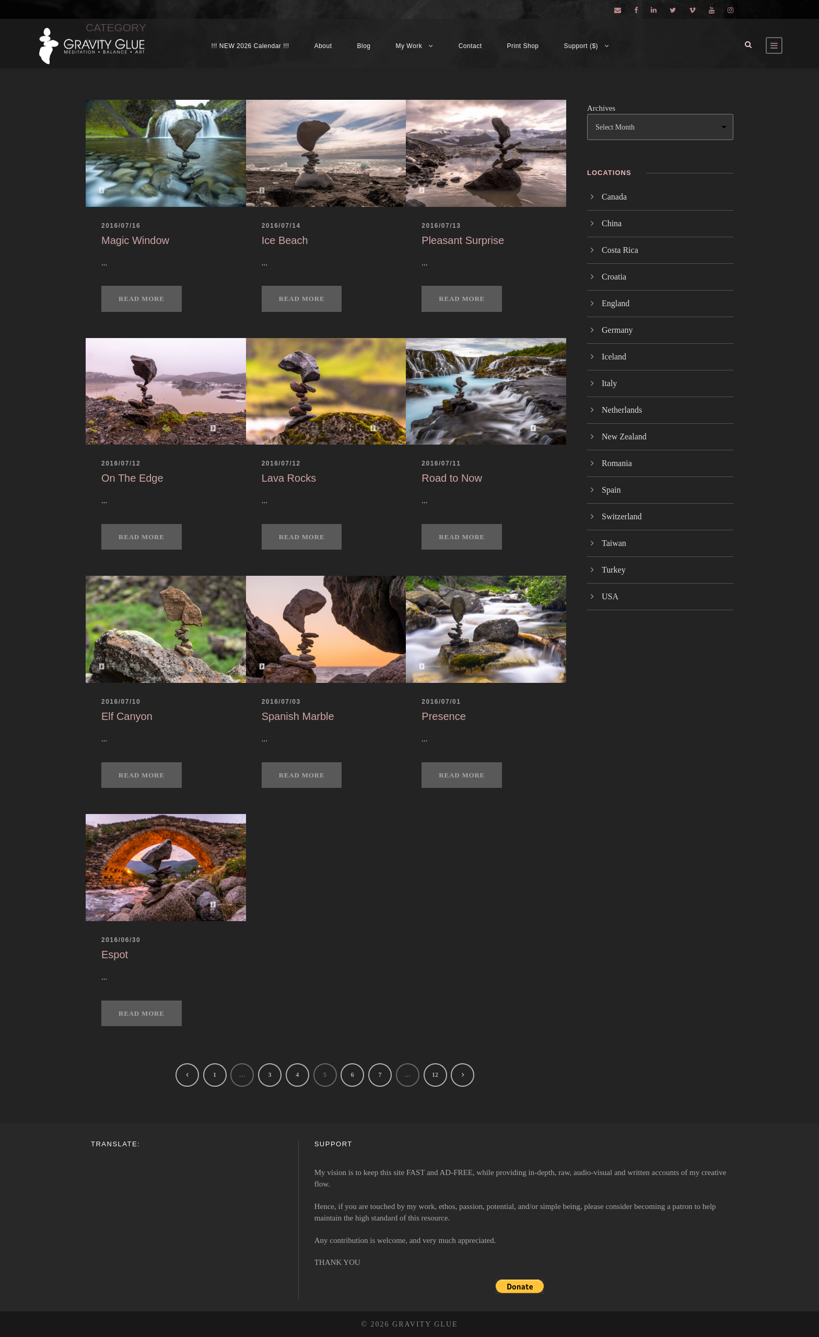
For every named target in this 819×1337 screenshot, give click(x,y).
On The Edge (132, 478)
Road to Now (452, 478)
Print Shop (523, 46)
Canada (614, 196)
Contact (470, 46)
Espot (114, 954)
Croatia (614, 276)
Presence (444, 716)
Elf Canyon (127, 716)
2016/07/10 (121, 701)
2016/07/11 (441, 463)
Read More (142, 299)
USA (610, 596)
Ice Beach (285, 240)
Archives (601, 108)
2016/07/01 (441, 701)
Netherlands (622, 409)
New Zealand (624, 436)
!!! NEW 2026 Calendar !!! (250, 46)
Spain (611, 489)
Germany (617, 329)
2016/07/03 (281, 701)
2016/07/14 (281, 225)
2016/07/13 (441, 225)
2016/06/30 (121, 940)
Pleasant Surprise (463, 240)
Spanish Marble (298, 716)
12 (435, 1074)
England (615, 303)
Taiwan (614, 543)
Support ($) (581, 46)
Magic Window (135, 240)
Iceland (614, 356)
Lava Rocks (289, 478)
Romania (617, 463)
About (323, 46)
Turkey (614, 569)
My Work (409, 46)
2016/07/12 (121, 463)
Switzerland (621, 516)
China (612, 223)
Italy (609, 383)
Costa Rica (620, 250)
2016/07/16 (121, 225)
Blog (364, 46)
